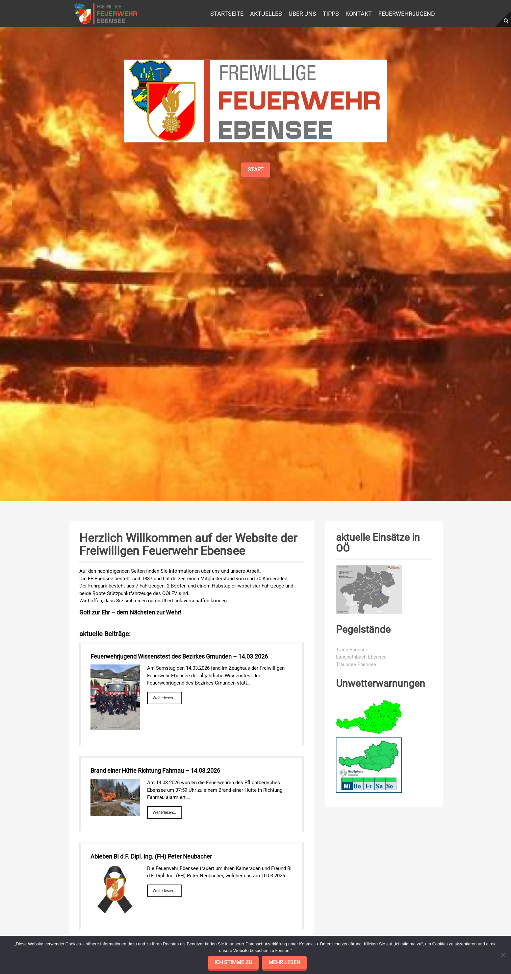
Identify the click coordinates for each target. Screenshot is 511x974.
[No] (502, 955)
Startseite (226, 13)
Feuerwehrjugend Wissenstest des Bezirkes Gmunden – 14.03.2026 (179, 656)
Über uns (302, 13)
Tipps (331, 13)
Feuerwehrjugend (406, 13)
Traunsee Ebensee (356, 664)
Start (256, 260)
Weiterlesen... (164, 698)
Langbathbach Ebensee (361, 657)
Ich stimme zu (233, 962)
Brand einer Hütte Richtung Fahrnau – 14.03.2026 (155, 770)
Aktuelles (266, 13)
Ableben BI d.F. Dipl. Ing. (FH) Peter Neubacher (151, 856)
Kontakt (358, 13)
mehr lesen (284, 962)
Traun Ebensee (352, 650)
